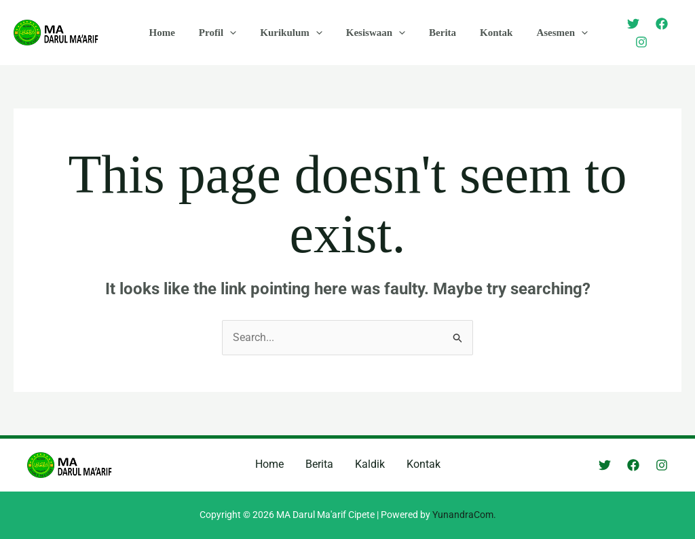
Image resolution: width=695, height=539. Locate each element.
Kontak (478, 32)
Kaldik (370, 464)
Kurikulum (283, 32)
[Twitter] (618, 33)
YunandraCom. (464, 514)
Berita (427, 32)
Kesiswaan (363, 32)
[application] (225, 32)
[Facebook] (647, 33)
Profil (212, 32)
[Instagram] (675, 33)
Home (160, 32)
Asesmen (540, 32)
